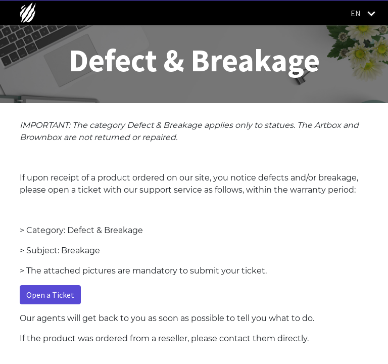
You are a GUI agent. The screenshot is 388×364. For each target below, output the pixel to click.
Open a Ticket (50, 295)
